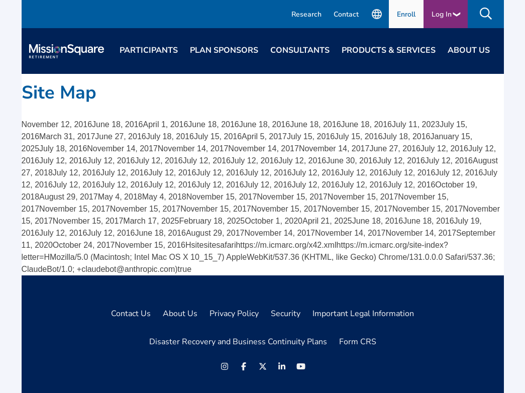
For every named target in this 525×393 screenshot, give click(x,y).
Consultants (300, 50)
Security (285, 313)
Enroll (406, 14)
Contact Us (131, 313)
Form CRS (357, 341)
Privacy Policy (234, 313)
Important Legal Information (363, 313)
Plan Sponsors (224, 50)
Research (306, 14)
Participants (149, 50)
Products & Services (389, 50)
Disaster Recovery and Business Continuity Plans (238, 341)
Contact (346, 14)
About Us (469, 50)
